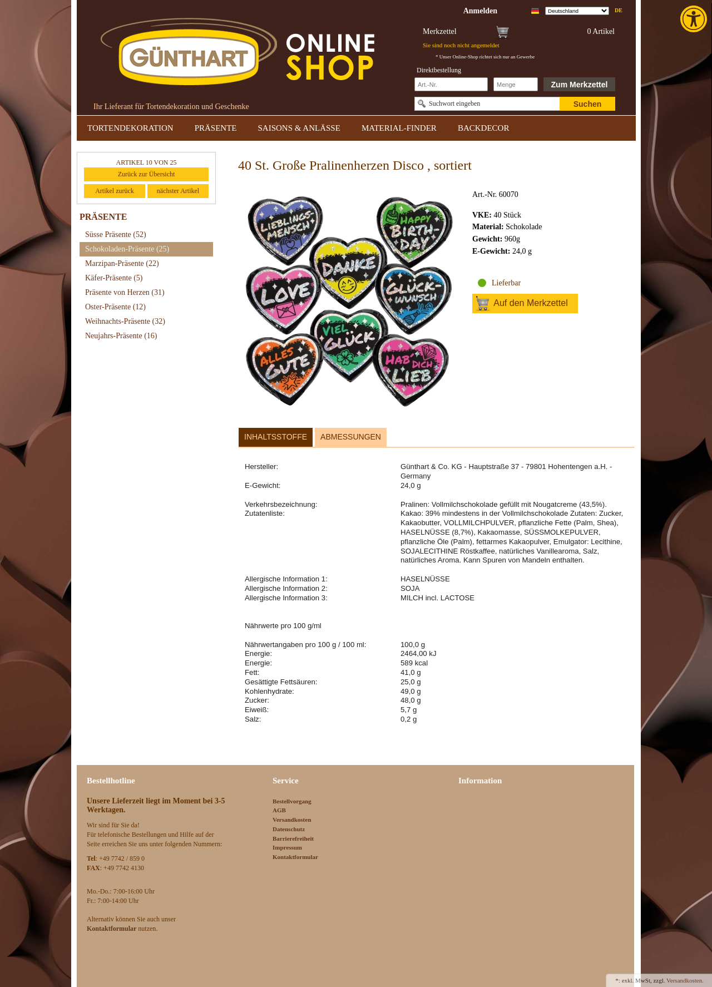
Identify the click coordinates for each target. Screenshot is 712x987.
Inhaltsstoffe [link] (275, 436)
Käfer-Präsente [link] (114, 278)
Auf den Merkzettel (530, 303)
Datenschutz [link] (289, 829)
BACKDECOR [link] (484, 128)
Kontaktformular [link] (295, 856)
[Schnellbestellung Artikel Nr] (451, 84)
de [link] (618, 10)
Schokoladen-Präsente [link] (127, 249)
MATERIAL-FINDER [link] (399, 128)
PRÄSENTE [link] (216, 128)
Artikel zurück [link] (114, 191)
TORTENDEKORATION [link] (130, 128)
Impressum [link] (287, 847)
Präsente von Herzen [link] (125, 292)
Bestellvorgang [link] (292, 801)
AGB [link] (279, 810)
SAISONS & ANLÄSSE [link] (299, 128)
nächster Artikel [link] (178, 191)
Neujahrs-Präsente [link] (121, 336)
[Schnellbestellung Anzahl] (515, 84)
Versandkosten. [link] (685, 980)
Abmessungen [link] (350, 436)
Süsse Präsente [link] (115, 234)
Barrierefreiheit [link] (293, 838)
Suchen (587, 104)
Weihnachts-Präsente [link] (125, 321)
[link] (694, 18)
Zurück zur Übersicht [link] (146, 174)
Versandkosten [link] (292, 819)
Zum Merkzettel (579, 84)
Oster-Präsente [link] (115, 307)
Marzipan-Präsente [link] (122, 263)
